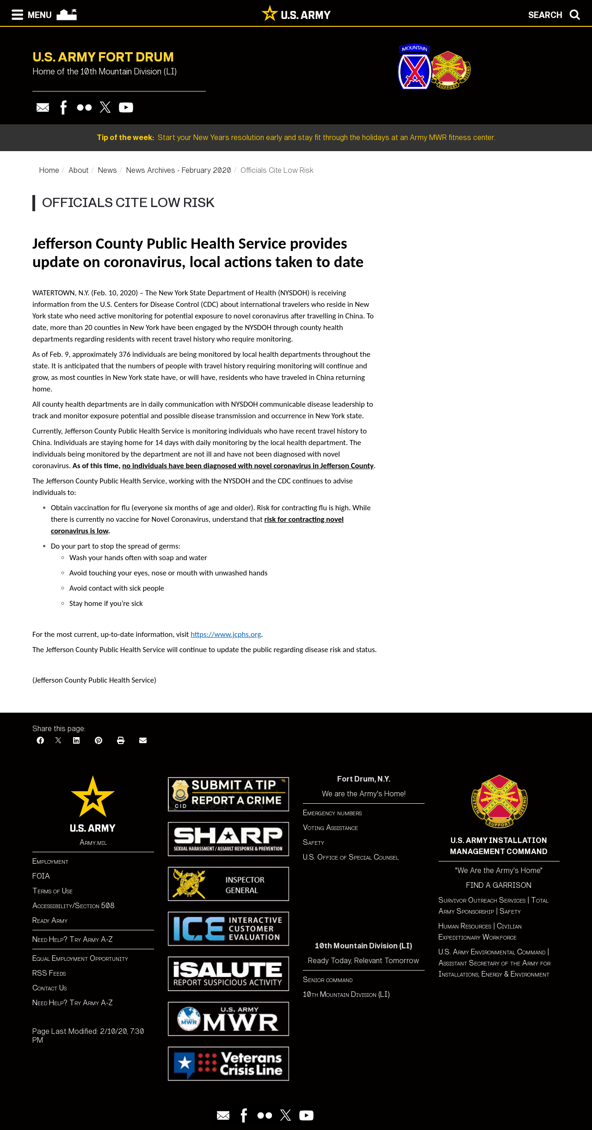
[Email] (143, 740)
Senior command (327, 979)
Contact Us (49, 987)
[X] (58, 740)
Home (49, 170)
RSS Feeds (49, 973)
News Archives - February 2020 (178, 170)
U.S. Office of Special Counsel (351, 857)
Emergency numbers (332, 812)
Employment (50, 861)
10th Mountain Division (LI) (346, 994)
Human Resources (464, 926)
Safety (313, 842)
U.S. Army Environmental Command (491, 951)
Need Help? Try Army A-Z (72, 939)
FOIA (41, 876)
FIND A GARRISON (498, 885)
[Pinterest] (98, 740)
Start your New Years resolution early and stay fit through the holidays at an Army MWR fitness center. (296, 137)
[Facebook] (40, 740)
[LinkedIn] (76, 740)
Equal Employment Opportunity (80, 958)
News (107, 170)
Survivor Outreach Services (481, 900)
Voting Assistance (330, 827)
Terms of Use (52, 890)
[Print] (121, 740)
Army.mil (93, 842)
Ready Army (50, 920)
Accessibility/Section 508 (73, 905)
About (78, 170)
